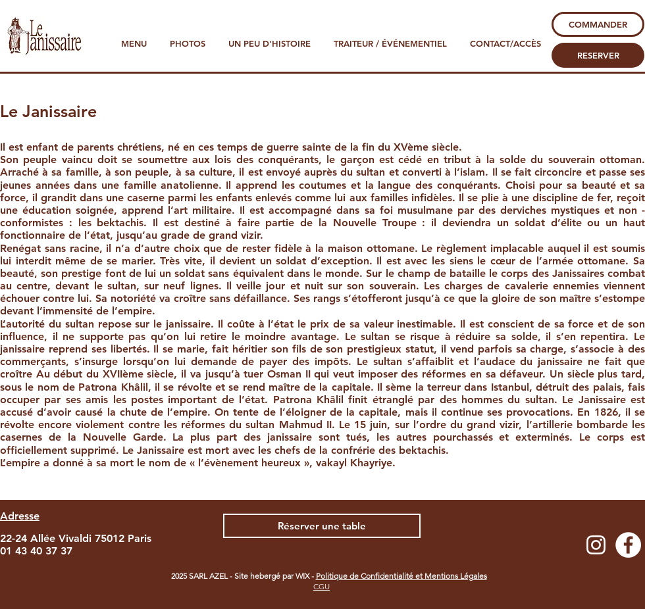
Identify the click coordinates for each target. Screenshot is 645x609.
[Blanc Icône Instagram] (596, 545)
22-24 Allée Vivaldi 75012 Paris (75, 538)
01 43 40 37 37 (36, 551)
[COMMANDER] (598, 24)
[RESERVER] (598, 55)
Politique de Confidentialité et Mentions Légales (401, 576)
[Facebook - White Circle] (628, 545)
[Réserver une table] (322, 526)
